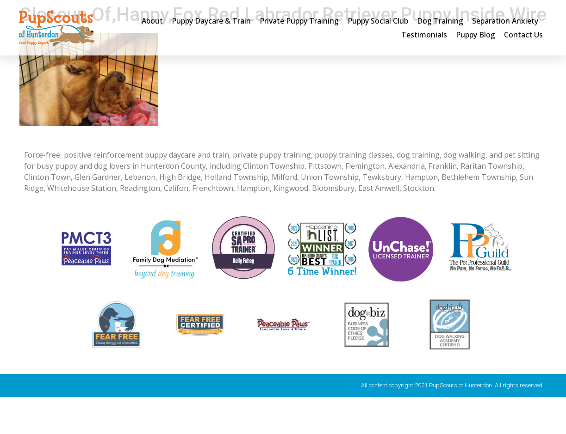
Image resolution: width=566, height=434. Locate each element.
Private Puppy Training (299, 21)
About (152, 21)
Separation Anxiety (505, 21)
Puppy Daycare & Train (211, 21)
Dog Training (440, 21)
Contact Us (523, 35)
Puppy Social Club (378, 21)
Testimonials (424, 35)
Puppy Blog (475, 35)
